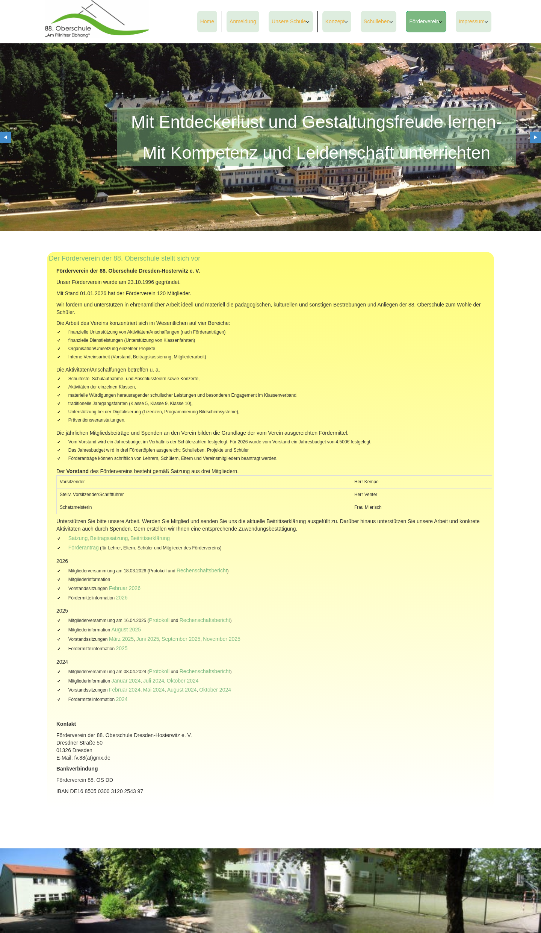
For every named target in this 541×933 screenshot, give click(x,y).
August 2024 (182, 690)
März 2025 (121, 639)
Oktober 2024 (183, 681)
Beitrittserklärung (150, 538)
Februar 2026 (125, 588)
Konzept (335, 21)
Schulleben (377, 21)
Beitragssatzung (109, 538)
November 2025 (221, 639)
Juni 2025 (147, 639)
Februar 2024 (125, 690)
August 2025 (126, 630)
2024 (122, 699)
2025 (122, 648)
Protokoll (159, 620)
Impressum (472, 21)
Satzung (78, 538)
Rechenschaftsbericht (202, 570)
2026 (122, 598)
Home (207, 21)
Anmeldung (243, 21)
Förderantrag (83, 548)
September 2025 (181, 639)
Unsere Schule (289, 21)
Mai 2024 (154, 690)
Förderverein (424, 21)
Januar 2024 (126, 681)
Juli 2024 (153, 681)
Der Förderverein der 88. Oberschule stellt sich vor (124, 258)
